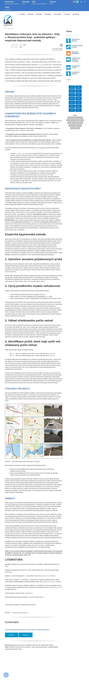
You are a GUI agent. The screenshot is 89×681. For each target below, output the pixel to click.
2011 (78, 102)
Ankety (30, 14)
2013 (78, 98)
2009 (78, 106)
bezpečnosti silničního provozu (12, 2)
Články (39, 14)
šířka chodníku (72, 125)
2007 (78, 110)
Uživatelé (57, 14)
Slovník (67, 14)
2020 (71, 87)
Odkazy (76, 14)
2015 (78, 95)
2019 (78, 87)
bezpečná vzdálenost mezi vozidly (75, 117)
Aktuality (48, 14)
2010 (71, 106)
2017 (78, 91)
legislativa (79, 125)
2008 (71, 110)
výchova (72, 128)
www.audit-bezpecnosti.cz (36, 597)
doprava (81, 120)
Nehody (53, 2)
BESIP (25, 2)
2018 (71, 91)
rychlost (77, 128)
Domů (5, 28)
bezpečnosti (8, 8)
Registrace (26, 635)
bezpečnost (80, 122)
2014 (71, 98)
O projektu (22, 14)
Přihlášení (11, 635)
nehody (74, 122)
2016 (71, 95)
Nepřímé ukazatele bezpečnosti (39, 2)
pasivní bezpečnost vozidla (72, 120)
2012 (71, 102)
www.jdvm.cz (29, 593)
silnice (69, 122)
